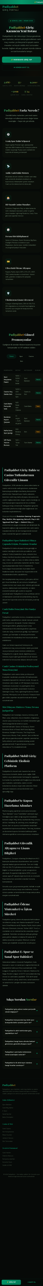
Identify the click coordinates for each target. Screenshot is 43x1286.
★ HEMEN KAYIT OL (21, 68)
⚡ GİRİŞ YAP (11, 1282)
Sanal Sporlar (6, 1114)
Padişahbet (10, 8)
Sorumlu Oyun (7, 1162)
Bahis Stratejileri (7, 1117)
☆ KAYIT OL (32, 1282)
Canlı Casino (6, 1128)
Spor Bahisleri (6, 1105)
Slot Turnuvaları (7, 1141)
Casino (31, 356)
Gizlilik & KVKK (7, 1165)
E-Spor (4, 1111)
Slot (21, 361)
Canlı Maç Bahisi (7, 1108)
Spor (21, 356)
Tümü (11, 356)
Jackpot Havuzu (7, 1138)
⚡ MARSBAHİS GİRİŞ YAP (21, 60)
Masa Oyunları (7, 1135)
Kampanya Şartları (8, 1159)
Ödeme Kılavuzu (7, 1156)
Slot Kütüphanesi (8, 1132)
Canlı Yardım (6, 1153)
